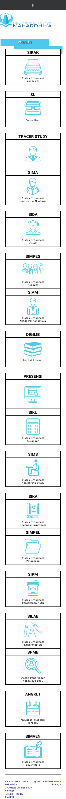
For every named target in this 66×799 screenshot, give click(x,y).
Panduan (25, 42)
